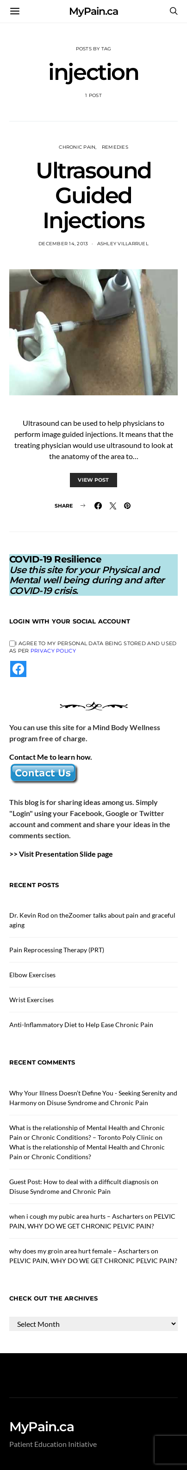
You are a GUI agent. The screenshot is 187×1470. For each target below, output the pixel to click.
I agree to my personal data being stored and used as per (92, 647)
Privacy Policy (53, 650)
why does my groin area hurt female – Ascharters (79, 1251)
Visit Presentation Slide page (66, 853)
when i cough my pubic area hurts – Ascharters (76, 1216)
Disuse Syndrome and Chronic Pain (97, 1103)
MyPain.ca (93, 11)
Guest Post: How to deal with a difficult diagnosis (79, 1182)
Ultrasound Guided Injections (93, 195)
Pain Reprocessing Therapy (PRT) (56, 950)
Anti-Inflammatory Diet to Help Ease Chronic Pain (81, 1024)
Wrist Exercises (31, 1000)
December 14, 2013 (63, 244)
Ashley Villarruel (123, 244)
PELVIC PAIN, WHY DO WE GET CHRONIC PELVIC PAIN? (93, 1260)
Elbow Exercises (32, 975)
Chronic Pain (77, 147)
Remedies (115, 147)
